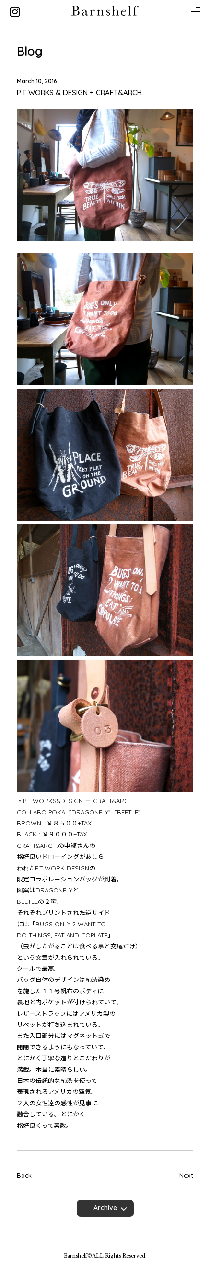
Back (24, 1175)
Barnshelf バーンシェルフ (105, 11)
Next (186, 1175)
